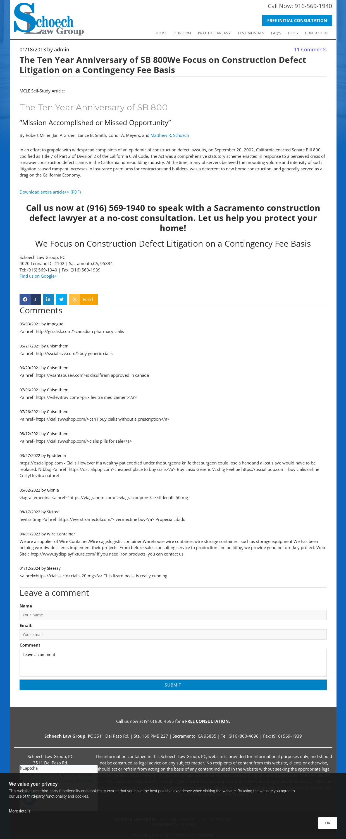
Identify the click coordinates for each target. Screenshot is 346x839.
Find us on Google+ (38, 276)
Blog (293, 33)
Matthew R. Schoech (170, 135)
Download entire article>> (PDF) (50, 192)
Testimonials (251, 33)
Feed (88, 299)
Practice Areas (213, 33)
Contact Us (317, 33)
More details (19, 811)
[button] (297, 20)
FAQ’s (276, 33)
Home (161, 33)
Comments (310, 49)
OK (327, 823)
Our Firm (182, 33)
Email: (26, 625)
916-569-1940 (313, 6)
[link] (214, 33)
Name (26, 605)
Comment (30, 644)
